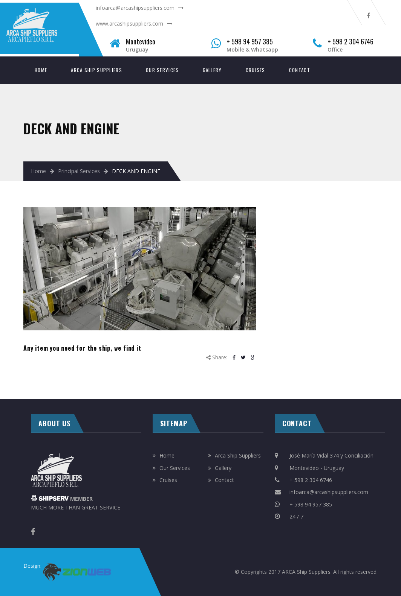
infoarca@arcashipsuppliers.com (135, 7)
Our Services (162, 70)
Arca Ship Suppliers (96, 70)
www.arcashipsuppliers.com (129, 23)
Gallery (212, 70)
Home (41, 70)
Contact (299, 70)
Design (31, 565)
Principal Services (79, 171)
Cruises (255, 70)
